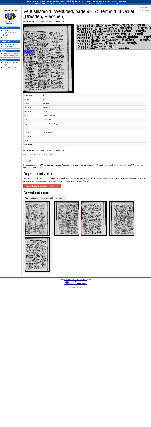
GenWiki (35, 1)
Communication (98, 1)
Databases (70, 1)
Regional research (59, 1)
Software (89, 1)
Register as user (9, 67)
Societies (114, 1)
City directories (67, 4)
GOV (43, 4)
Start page (6, 30)
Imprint (72, 288)
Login (5, 65)
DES (83, 1)
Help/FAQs (122, 1)
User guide (7, 47)
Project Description (9, 33)
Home (29, 1)
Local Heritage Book (53, 4)
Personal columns (79, 4)
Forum (107, 1)
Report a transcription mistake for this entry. (42, 186)
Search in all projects (10, 56)
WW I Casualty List (102, 4)
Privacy (78, 288)
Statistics (6, 35)
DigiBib (77, 1)
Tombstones (91, 4)
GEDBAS (38, 4)
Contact (6, 37)
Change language (9, 62)
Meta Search (114, 4)
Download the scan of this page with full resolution (44, 198)
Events (49, 1)
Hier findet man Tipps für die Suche (37, 154)
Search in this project (10, 53)
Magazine (43, 1)
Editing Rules (7, 44)
